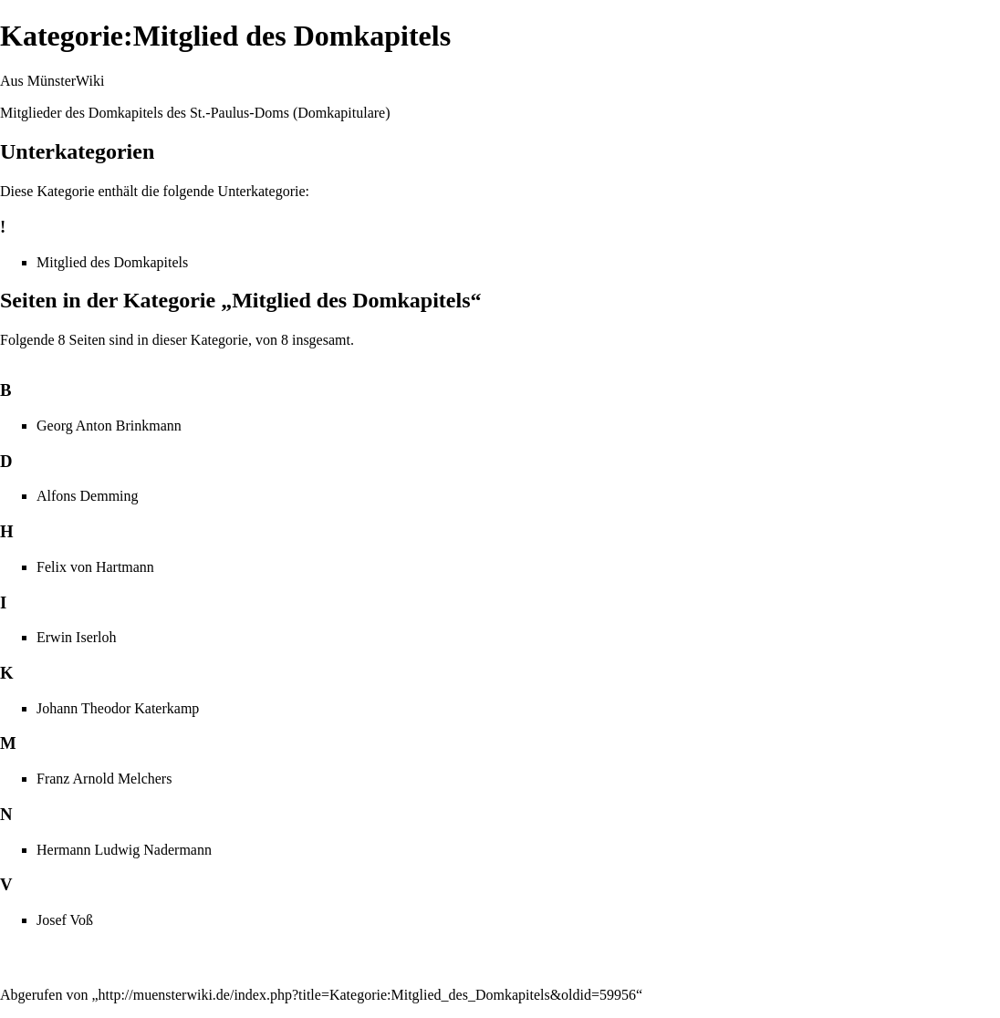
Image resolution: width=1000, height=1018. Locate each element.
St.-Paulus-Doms (239, 112)
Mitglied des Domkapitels (112, 262)
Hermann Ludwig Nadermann (124, 849)
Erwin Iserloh (76, 637)
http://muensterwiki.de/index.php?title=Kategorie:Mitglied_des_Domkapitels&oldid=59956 (368, 994)
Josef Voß (64, 920)
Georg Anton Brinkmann (109, 425)
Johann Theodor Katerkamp (117, 708)
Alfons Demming (87, 496)
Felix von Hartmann (95, 567)
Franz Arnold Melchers (104, 778)
